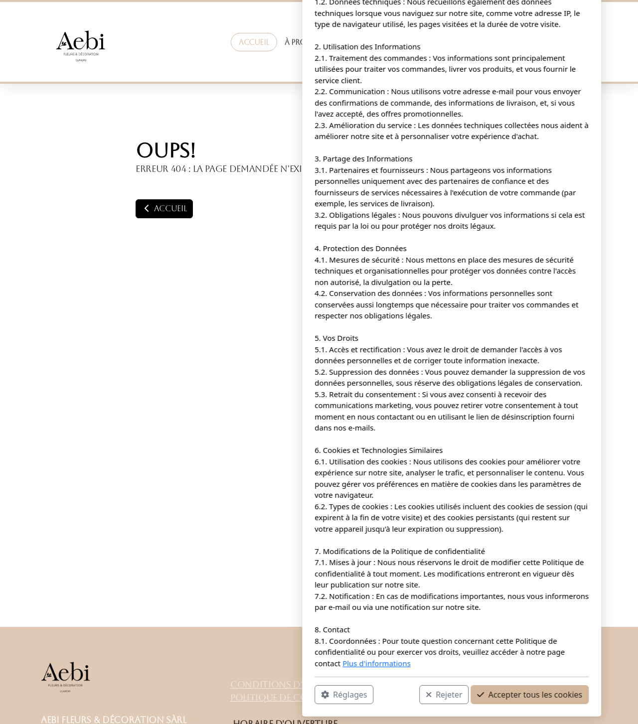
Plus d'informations (244, 663)
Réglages (211, 694)
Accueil (164, 208)
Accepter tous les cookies (397, 694)
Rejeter (311, 694)
